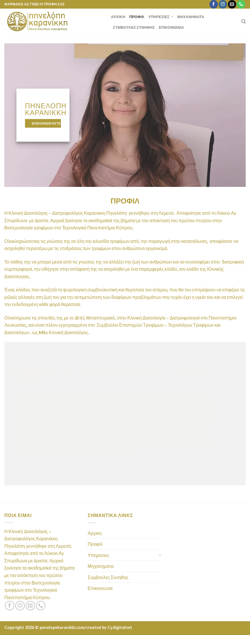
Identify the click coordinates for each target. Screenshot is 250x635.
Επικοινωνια (171, 27)
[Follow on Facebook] (213, 4)
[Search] (243, 21)
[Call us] (241, 4)
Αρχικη (118, 16)
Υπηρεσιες (160, 16)
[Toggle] (160, 554)
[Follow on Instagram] (223, 4)
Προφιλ (136, 16)
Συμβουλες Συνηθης (134, 27)
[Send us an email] (232, 4)
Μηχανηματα (190, 16)
